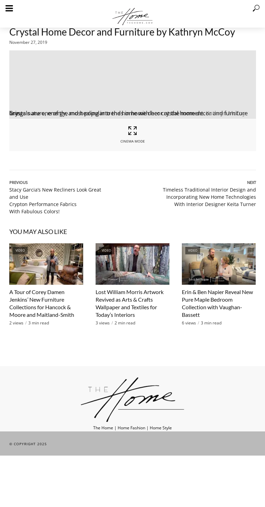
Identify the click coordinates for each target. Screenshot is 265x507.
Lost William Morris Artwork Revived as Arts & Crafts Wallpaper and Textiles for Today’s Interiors (130, 303)
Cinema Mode (132, 135)
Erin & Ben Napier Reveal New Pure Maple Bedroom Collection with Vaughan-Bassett (217, 303)
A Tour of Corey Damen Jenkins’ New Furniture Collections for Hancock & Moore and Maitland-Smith (41, 303)
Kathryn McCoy (225, 113)
